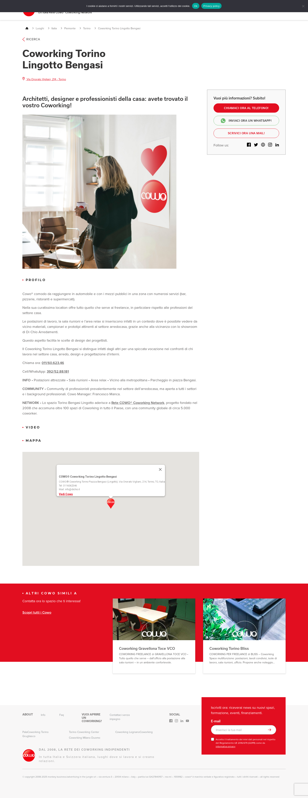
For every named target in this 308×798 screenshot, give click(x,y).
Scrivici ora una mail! (246, 133)
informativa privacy (225, 746)
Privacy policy (211, 6)
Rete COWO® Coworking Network (137, 402)
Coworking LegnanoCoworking (134, 732)
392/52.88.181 (58, 371)
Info (43, 715)
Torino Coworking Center (84, 732)
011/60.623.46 (53, 362)
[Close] (160, 469)
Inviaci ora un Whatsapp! (246, 120)
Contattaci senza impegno (120, 717)
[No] (303, 6)
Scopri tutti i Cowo (36, 612)
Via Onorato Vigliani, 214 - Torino (44, 79)
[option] (99, 191)
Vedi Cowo (66, 493)
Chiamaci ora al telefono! (246, 107)
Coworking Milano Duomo (84, 737)
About (27, 714)
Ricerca (31, 39)
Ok (195, 6)
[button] (111, 503)
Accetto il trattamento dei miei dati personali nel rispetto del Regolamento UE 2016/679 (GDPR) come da (245, 742)
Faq (61, 715)
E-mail (215, 721)
